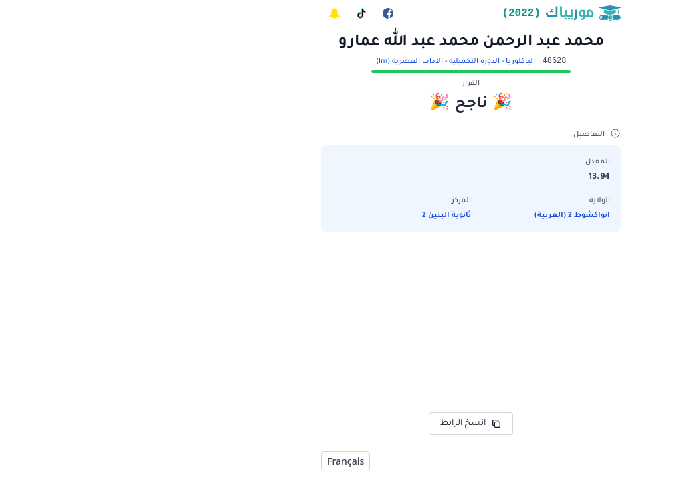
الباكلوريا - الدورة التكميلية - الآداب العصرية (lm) (327, 62)
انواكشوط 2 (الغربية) (444, 216)
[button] (342, 170)
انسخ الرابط (342, 423)
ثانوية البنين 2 (318, 216)
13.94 (471, 177)
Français (217, 461)
